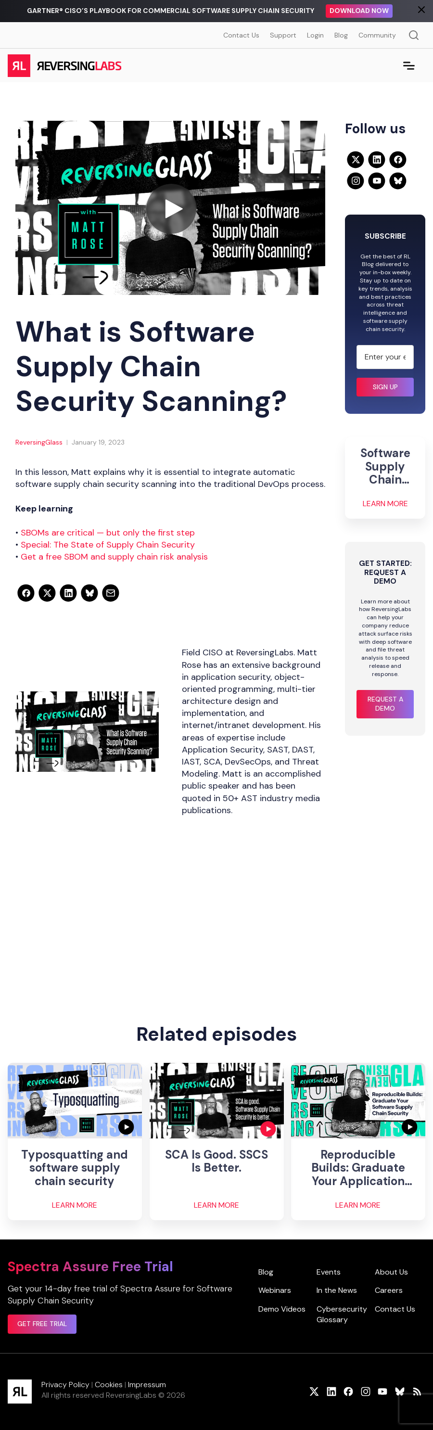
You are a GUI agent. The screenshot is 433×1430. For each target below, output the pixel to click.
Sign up (385, 387)
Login (315, 35)
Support (283, 35)
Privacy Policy (65, 1384)
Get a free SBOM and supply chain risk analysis (114, 556)
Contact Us (241, 35)
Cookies (109, 1384)
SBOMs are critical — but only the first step (108, 532)
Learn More (385, 503)
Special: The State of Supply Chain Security (108, 544)
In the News (337, 1290)
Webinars (274, 1290)
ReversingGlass (39, 442)
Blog (341, 35)
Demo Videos (282, 1309)
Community (377, 35)
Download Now (359, 10)
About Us (391, 1272)
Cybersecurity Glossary (342, 1314)
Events (329, 1272)
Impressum (147, 1384)
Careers (389, 1290)
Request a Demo (385, 704)
